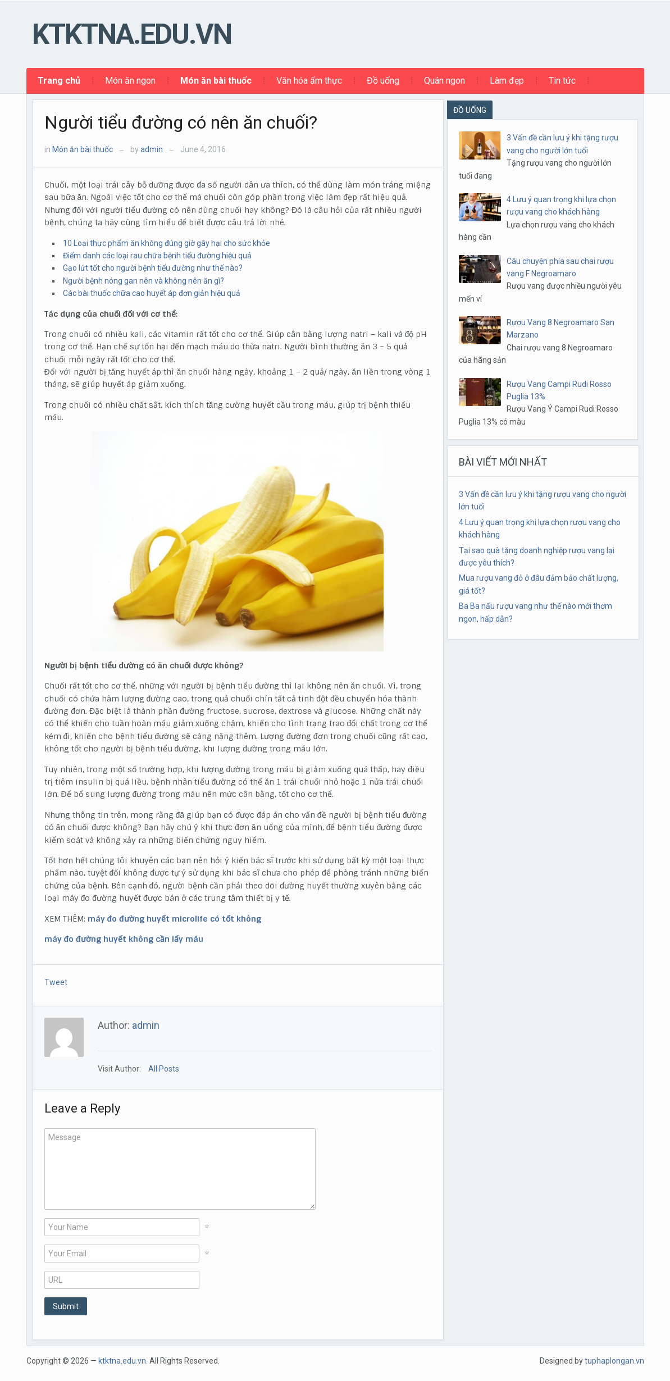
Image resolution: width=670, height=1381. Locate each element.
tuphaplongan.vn (614, 1360)
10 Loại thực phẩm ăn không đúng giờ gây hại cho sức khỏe (166, 243)
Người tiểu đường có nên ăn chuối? (180, 122)
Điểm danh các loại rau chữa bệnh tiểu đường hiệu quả (157, 255)
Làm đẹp (507, 80)
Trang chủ (59, 80)
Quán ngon (444, 80)
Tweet (55, 982)
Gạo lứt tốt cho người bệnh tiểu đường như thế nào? (153, 267)
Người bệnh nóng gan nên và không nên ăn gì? (143, 280)
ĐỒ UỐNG (469, 110)
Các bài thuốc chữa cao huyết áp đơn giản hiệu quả (151, 293)
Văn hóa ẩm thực (309, 80)
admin (151, 149)
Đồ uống (383, 80)
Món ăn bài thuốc (216, 80)
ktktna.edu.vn (131, 34)
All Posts (163, 1068)
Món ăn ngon (130, 80)
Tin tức (562, 80)
